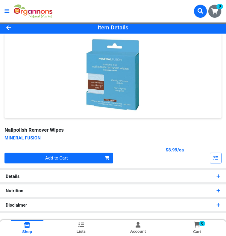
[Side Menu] (6, 11)
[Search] (200, 11)
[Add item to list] (216, 158)
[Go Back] (31, 27)
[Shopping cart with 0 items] (215, 11)
